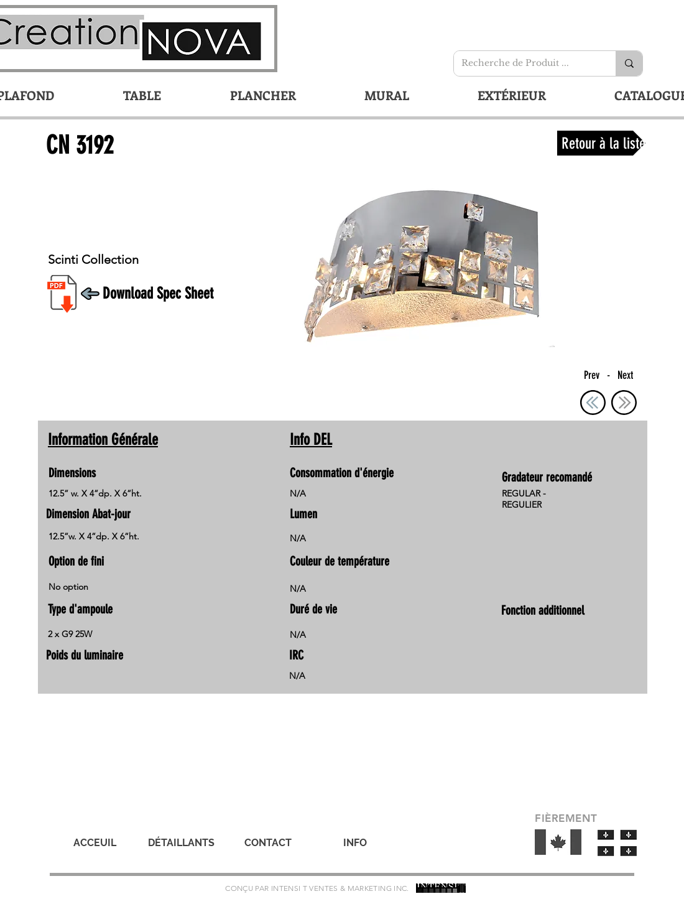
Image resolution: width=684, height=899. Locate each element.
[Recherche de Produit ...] (525, 63)
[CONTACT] (268, 843)
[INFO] (355, 843)
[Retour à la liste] (601, 143)
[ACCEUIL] (94, 843)
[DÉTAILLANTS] (180, 843)
